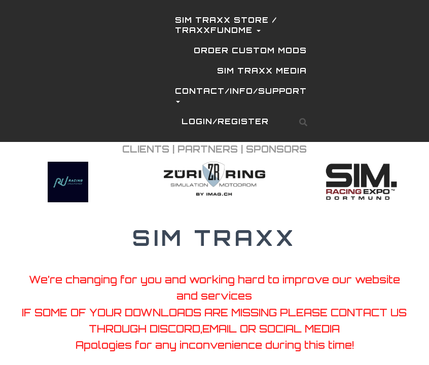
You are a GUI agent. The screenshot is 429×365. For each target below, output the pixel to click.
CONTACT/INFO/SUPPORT (241, 96)
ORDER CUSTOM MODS (250, 50)
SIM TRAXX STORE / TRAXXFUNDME (226, 25)
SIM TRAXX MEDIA (262, 71)
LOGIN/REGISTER (225, 121)
